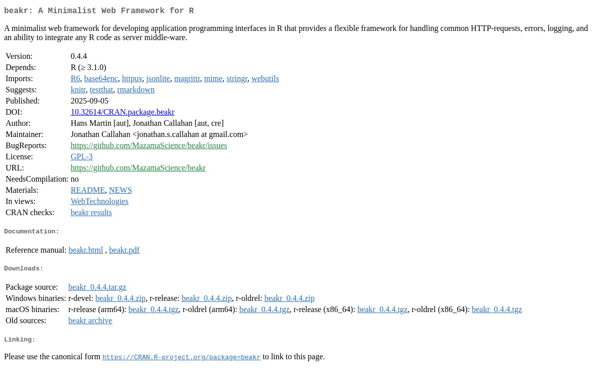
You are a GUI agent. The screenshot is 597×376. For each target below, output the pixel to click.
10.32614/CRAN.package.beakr (122, 114)
